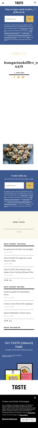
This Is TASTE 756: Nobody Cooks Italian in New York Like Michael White (18, 270)
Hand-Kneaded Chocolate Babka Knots (16, 293)
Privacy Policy (31, 412)
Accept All (28, 420)
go (30, 19)
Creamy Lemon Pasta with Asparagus (18, 303)
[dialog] (19, 411)
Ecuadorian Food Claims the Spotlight (18, 249)
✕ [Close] (35, 398)
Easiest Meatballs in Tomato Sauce (17, 312)
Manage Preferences (9, 419)
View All (8, 280)
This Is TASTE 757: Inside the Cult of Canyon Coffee (18, 259)
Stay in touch (7, 355)
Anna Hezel (20, 73)
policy (28, 37)
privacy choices (23, 415)
